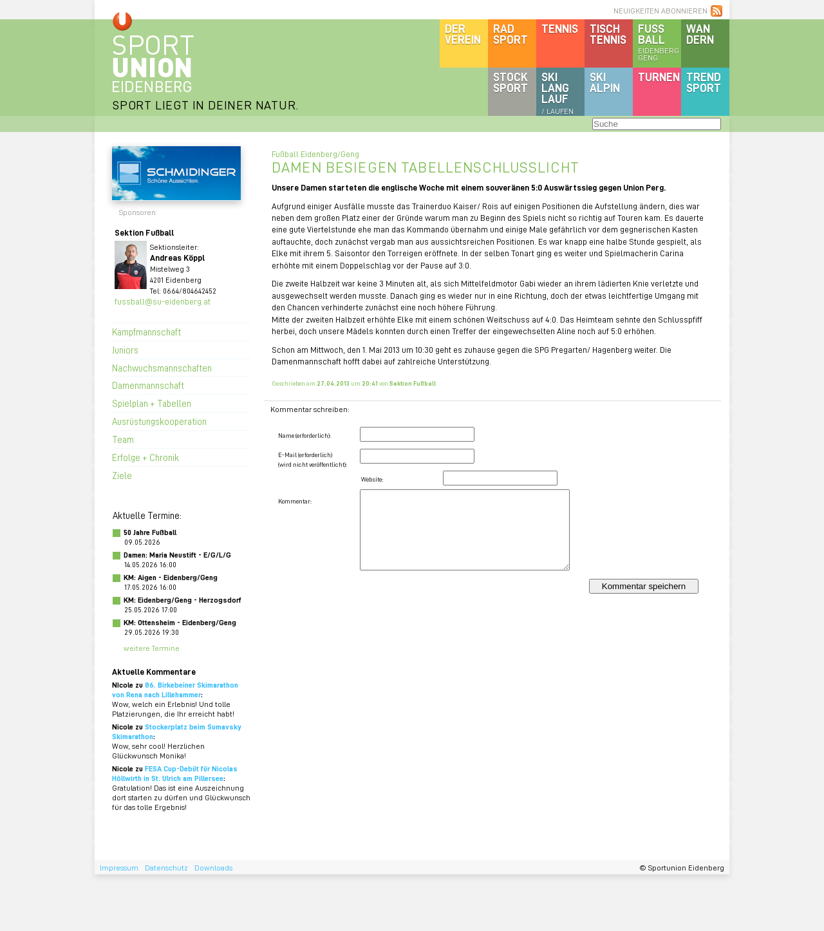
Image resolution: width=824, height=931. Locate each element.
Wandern (700, 33)
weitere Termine (152, 648)
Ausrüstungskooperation (159, 421)
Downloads (213, 867)
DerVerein (463, 33)
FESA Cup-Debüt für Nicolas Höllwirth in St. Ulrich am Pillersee (175, 773)
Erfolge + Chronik (145, 457)
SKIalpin (605, 82)
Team (123, 439)
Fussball (659, 41)
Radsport (510, 33)
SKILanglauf (557, 93)
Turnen (659, 77)
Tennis (559, 28)
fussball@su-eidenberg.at (163, 301)
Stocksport (510, 82)
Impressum (119, 867)
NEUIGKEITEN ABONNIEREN (660, 10)
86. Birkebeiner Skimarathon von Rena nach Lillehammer (175, 689)
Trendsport (703, 82)
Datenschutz (166, 867)
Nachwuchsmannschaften (162, 367)
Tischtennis (608, 33)
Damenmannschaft (148, 385)
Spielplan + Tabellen (151, 403)
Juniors (125, 349)
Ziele (122, 475)
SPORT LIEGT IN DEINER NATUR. (205, 105)
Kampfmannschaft (146, 331)
